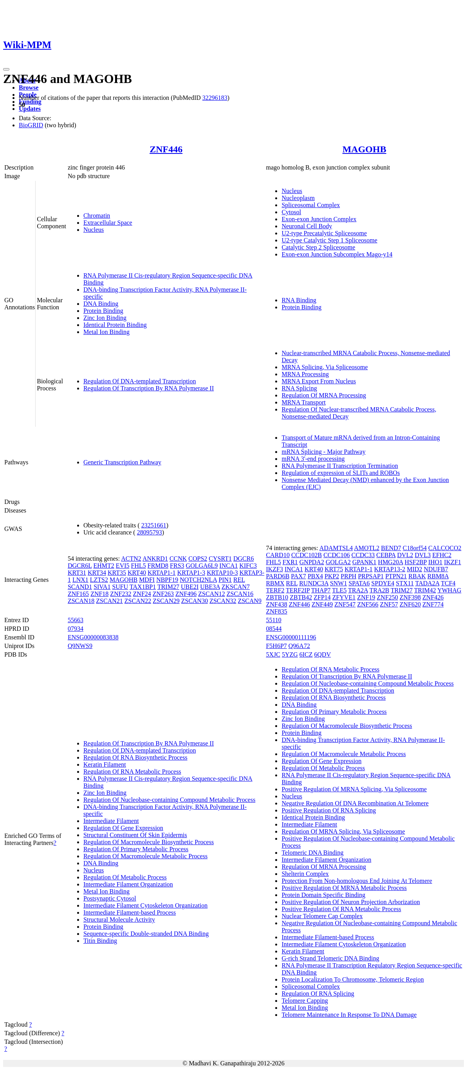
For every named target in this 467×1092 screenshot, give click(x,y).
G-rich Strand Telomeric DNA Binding (330, 958)
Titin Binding (100, 940)
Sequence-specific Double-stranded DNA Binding (146, 933)
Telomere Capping (304, 1000)
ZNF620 (410, 604)
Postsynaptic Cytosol (109, 898)
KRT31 (77, 572)
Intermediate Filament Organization (128, 884)
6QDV (322, 654)
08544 (273, 628)
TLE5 (339, 590)
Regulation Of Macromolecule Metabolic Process (145, 856)
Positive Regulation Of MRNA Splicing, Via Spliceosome (354, 789)
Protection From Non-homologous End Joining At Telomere (356, 880)
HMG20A (390, 562)
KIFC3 (247, 565)
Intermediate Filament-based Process (129, 912)
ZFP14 (322, 597)
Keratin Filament (104, 764)
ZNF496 (186, 593)
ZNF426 (433, 597)
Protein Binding (103, 310)
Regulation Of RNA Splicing (317, 993)
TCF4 (448, 583)
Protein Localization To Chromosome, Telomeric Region (352, 979)
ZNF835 (276, 611)
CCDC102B (306, 555)
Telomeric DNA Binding (312, 852)
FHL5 (138, 565)
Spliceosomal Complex (310, 205)
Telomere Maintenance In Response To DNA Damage (349, 1014)
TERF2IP (298, 590)
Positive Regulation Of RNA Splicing (328, 810)
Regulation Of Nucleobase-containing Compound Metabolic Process (169, 799)
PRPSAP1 (371, 576)
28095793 (149, 532)
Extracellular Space (107, 222)
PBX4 (315, 576)
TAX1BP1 (143, 586)
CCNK (178, 558)
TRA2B (379, 590)
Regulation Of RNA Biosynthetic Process (135, 757)
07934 (75, 628)
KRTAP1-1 (162, 572)
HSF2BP (416, 562)
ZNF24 (142, 593)
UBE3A (210, 586)
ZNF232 (120, 593)
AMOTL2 (366, 548)
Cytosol (291, 212)
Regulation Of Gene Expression (123, 828)
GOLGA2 (338, 562)
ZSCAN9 (249, 600)
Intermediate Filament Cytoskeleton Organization (145, 905)
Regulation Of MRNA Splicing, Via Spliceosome (343, 831)
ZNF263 (163, 593)
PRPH (348, 576)
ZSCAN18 (81, 600)
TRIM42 (425, 590)
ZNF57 (389, 604)
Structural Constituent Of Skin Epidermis (135, 835)
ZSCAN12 (211, 593)
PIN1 (225, 579)
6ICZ (306, 654)
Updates (30, 108)
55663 (75, 620)
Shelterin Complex (304, 873)
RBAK (417, 576)
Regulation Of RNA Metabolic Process (132, 771)
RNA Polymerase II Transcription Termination (339, 465)
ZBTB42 (301, 597)
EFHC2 (441, 555)
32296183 (214, 97)
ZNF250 (387, 597)
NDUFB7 (436, 569)
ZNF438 (276, 604)
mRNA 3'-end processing (312, 458)
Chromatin (96, 215)
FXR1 (290, 562)
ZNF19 (366, 597)
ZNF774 (433, 604)
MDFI (147, 579)
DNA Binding (100, 303)
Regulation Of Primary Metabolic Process (135, 849)
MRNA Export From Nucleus (318, 381)
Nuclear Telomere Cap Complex (321, 916)
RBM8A (438, 576)
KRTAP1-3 (191, 572)
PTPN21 (396, 576)
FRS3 (177, 565)
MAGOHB (364, 149)
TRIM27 (168, 586)
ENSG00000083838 (93, 637)
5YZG (290, 654)
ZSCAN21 (109, 600)
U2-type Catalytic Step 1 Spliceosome (329, 240)
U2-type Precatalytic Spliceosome (324, 233)
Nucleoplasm (297, 198)
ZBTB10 (277, 597)
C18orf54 (415, 548)
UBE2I (189, 586)
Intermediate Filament (111, 821)
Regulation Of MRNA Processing (323, 395)
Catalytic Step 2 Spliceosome (318, 247)
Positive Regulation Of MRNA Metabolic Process (344, 887)
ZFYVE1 (344, 597)
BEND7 (391, 548)
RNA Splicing (299, 388)
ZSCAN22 (137, 600)
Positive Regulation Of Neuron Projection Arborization (350, 902)
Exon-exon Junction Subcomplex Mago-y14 (336, 254)
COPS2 (197, 558)
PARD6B (277, 576)
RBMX (275, 583)
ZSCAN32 (222, 600)
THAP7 (321, 590)
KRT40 (137, 572)
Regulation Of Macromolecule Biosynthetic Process (148, 842)
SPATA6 (359, 583)
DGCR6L (80, 565)
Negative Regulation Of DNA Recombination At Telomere (354, 803)
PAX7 (298, 576)
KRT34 (97, 572)
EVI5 (123, 565)
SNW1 (338, 583)
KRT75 (334, 569)
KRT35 (117, 572)
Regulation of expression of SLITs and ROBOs (340, 472)
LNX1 (80, 579)
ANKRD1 (155, 558)
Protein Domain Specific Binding (323, 895)
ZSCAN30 (194, 600)
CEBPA (385, 555)
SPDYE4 (383, 583)
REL (239, 579)
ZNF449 (322, 604)
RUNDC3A (313, 583)
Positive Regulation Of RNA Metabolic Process (341, 909)
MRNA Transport (303, 402)
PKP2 (332, 576)
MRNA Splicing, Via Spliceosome (324, 367)
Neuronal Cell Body (306, 226)
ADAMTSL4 (336, 548)
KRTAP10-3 (222, 572)
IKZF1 (452, 562)
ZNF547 (344, 604)
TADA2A (427, 583)
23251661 (153, 525)
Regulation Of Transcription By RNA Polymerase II (148, 388)
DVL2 (405, 555)
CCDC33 (363, 555)
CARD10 (277, 555)
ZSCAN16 (240, 593)
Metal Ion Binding (106, 332)
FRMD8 (158, 565)
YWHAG (449, 590)
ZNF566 (367, 604)
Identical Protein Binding (115, 324)
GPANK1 (364, 562)
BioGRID (31, 125)
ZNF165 (78, 593)
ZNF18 (99, 593)
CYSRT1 (220, 558)
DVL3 (423, 555)
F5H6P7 (276, 646)
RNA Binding (298, 300)
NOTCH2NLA (198, 579)
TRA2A (358, 590)
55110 (273, 620)
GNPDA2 (311, 562)
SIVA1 (102, 586)
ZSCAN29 (166, 600)
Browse (28, 87)
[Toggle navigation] (6, 69)
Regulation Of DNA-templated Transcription (139, 381)
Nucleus (93, 229)
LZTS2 (99, 579)
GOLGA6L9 (202, 565)
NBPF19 (167, 579)
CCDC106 (336, 555)
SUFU (120, 586)
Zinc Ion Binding (104, 317)
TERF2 (275, 590)
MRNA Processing (304, 374)
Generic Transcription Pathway (122, 462)
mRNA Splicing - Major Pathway (323, 451)
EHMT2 (104, 565)
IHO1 (435, 562)
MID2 (414, 569)
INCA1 (228, 565)
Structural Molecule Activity (119, 919)
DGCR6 (243, 558)
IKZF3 (274, 569)
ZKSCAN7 (236, 586)
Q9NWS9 (80, 646)
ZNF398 (410, 597)
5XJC (273, 654)
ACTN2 (131, 558)
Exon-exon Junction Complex (318, 219)
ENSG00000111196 (291, 637)
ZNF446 (166, 149)
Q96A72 (299, 646)
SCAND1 (80, 586)
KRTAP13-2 (390, 569)
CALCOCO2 (444, 548)
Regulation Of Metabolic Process (125, 877)
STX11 (405, 583)
